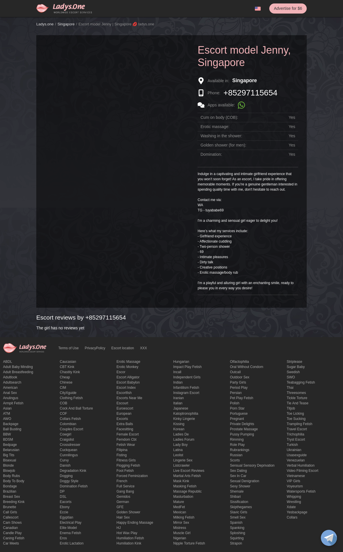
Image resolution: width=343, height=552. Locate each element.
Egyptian (66, 517)
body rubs (11, 476)
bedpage (10, 445)
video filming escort (303, 471)
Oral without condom (246, 367)
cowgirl (65, 434)
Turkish (292, 445)
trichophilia (295, 434)
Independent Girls (187, 377)
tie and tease (297, 403)
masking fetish (185, 486)
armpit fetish (13, 403)
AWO (7, 419)
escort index (126, 388)
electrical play (71, 523)
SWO (291, 377)
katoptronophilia (185, 414)
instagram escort (186, 393)
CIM (63, 388)
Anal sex (10, 393)
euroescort (125, 408)
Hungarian (181, 362)
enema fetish (70, 533)
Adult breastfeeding (18, 372)
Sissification (239, 502)
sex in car (238, 476)
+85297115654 (250, 92)
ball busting (12, 429)
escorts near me (129, 398)
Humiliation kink (129, 543)
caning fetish (13, 538)
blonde (8, 465)
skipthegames (241, 507)
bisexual (9, 460)
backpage (10, 424)
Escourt (122, 403)
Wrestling (294, 502)
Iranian (178, 398)
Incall (177, 372)
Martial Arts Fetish (187, 476)
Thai (290, 388)
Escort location (122, 348)
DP (62, 491)
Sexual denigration (244, 481)
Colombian (68, 424)
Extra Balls (125, 424)
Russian (236, 455)
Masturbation (183, 497)
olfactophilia (239, 362)
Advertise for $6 (288, 8)
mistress (179, 528)
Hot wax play (127, 533)
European (124, 414)
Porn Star (237, 408)
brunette (9, 507)
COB (63, 403)
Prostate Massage (244, 429)
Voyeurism (295, 486)
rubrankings (239, 450)
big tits (8, 455)
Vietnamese (296, 476)
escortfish (124, 393)
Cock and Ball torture (76, 408)
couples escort (71, 429)
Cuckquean (68, 450)
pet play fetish (241, 398)
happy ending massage (135, 523)
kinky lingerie (184, 419)
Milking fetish (183, 517)
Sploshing (237, 533)
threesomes (296, 393)
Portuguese (239, 414)
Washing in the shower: (221, 136)
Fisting (122, 455)
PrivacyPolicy (95, 348)
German (123, 502)
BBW (7, 434)
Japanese (180, 408)
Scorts (235, 460)
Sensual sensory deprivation (252, 465)
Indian (178, 382)
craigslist (67, 440)
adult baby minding (18, 367)
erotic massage (129, 362)
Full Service (126, 486)
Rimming (237, 440)
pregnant (237, 419)
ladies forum (183, 440)
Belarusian (11, 450)
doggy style (69, 481)
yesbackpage (297, 512)
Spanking (237, 528)
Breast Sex (11, 497)
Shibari (235, 497)
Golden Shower (129, 512)
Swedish (293, 372)
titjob (291, 408)
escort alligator (128, 377)
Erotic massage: (214, 126)
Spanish (236, 523)
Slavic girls (238, 512)
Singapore (66, 24)
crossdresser (70, 445)
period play (239, 388)
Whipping (294, 497)
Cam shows (12, 523)
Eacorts (66, 502)
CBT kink (67, 367)
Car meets (11, 543)
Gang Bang (125, 491)
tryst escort (296, 440)
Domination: (211, 154)
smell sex (238, 517)
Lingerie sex (183, 460)
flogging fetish (128, 465)
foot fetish (125, 471)
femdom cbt (127, 440)
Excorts (122, 419)
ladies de (181, 434)
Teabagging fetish (301, 382)
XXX (143, 348)
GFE (120, 507)
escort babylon (128, 382)
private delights (242, 424)
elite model (68, 528)
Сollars (292, 517)
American (10, 388)
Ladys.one (45, 24)
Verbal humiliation (301, 465)
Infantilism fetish (186, 388)
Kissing (179, 424)
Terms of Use (68, 348)
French (122, 481)
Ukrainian (294, 450)
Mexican (179, 512)
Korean (179, 429)
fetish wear (126, 445)
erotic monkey (128, 367)
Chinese (66, 382)
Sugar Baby (296, 367)
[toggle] (329, 538)
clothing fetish (71, 398)
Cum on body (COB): (219, 117)
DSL (63, 497)
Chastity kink (70, 372)
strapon (236, 543)
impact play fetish (187, 367)
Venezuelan (296, 460)
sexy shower (240, 486)
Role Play (237, 445)
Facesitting (125, 429)
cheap (65, 377)
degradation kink (73, 471)
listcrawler (181, 465)
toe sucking (296, 419)
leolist (178, 455)
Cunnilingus (69, 455)
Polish (235, 403)
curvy (64, 460)
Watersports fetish (301, 491)
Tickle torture (297, 398)
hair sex (123, 517)
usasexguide (297, 455)
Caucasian (68, 362)
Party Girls (238, 382)
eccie (64, 512)
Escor (121, 372)
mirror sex (181, 523)
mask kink (181, 481)
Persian (236, 393)
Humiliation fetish (130, 538)
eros (63, 538)
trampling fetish (299, 424)
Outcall (235, 372)
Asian (7, 408)
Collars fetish (70, 419)
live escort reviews (188, 471)
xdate (291, 507)
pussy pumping (242, 434)
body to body (13, 481)
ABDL (7, 362)
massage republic (187, 491)
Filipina (122, 450)
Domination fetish (74, 486)
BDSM (8, 440)
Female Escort (128, 434)
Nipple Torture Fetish (189, 543)
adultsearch (12, 382)
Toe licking (295, 414)
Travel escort (297, 429)
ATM (6, 414)
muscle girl (182, 533)
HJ (119, 528)
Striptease (294, 362)
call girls (10, 512)
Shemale (237, 491)
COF (63, 414)
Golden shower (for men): (223, 145)
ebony (65, 507)
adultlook (10, 377)
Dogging (66, 476)
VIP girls (293, 481)
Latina (178, 450)
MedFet (179, 507)
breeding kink (14, 502)
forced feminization (132, 476)
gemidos (123, 497)
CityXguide (68, 393)
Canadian (10, 528)
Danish (65, 465)
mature (178, 502)
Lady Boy (180, 445)
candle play (12, 533)
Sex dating (238, 471)
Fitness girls (126, 460)
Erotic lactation (72, 543)
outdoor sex (239, 377)
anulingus (10, 398)
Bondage (10, 486)
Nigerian (179, 538)
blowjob (9, 471)
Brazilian (9, 491)
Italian (178, 403)
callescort (10, 517)
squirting (237, 538)
